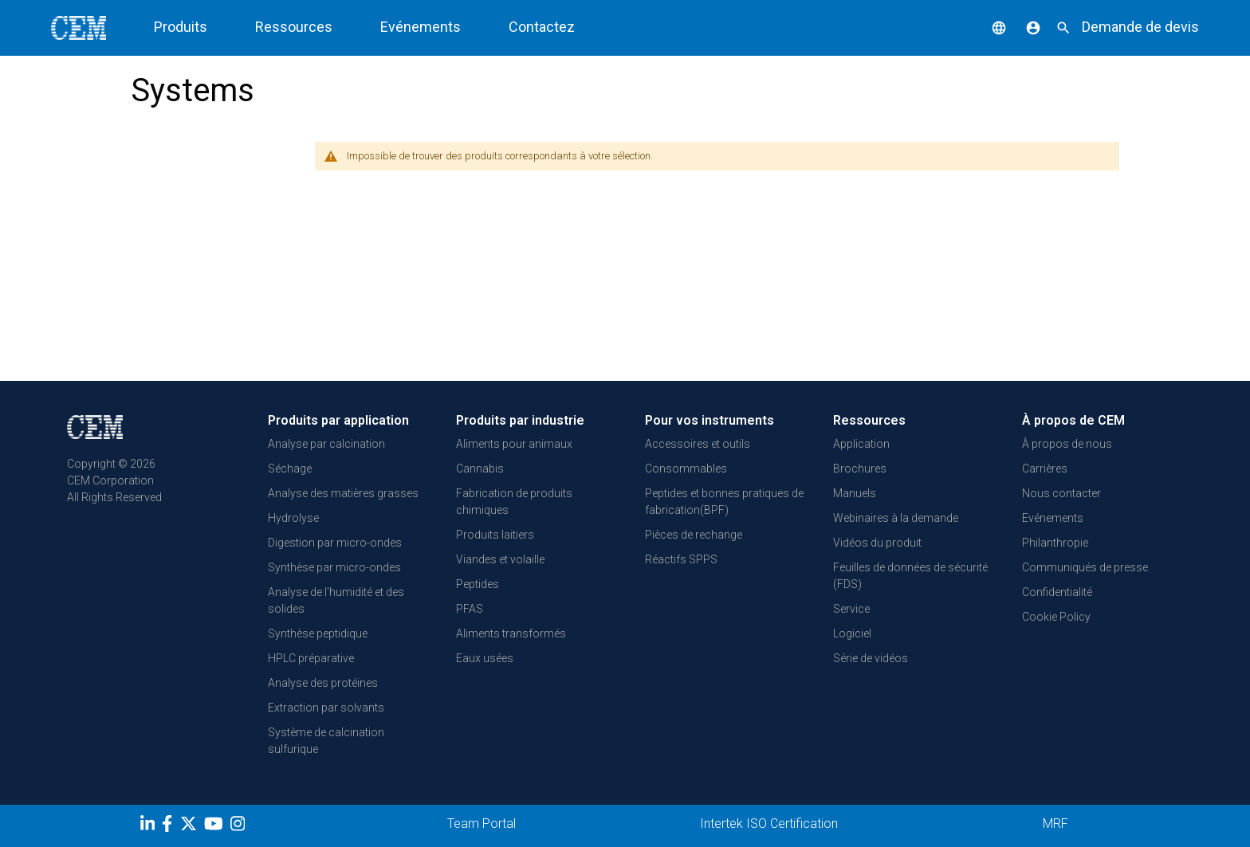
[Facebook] (171, 826)
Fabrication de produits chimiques (514, 501)
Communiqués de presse (1085, 567)
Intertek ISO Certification (769, 823)
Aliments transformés (511, 633)
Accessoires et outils (697, 443)
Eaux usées (484, 658)
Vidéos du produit (877, 542)
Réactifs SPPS (681, 559)
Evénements (420, 26)
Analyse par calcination (326, 443)
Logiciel (852, 633)
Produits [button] (180, 26)
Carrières (1044, 468)
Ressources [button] (293, 26)
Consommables (686, 468)
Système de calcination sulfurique (326, 740)
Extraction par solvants (326, 707)
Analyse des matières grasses (343, 493)
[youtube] (215, 826)
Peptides (477, 584)
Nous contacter (1061, 493)
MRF (1055, 823)
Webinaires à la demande (895, 518)
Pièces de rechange (693, 534)
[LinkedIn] (149, 826)
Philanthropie (1055, 542)
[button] (987, 26)
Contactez (542, 26)
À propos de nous (1067, 443)
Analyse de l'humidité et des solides (336, 600)
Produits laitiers (495, 534)
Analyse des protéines (323, 682)
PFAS (469, 608)
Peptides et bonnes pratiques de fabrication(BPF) (724, 501)
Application (861, 443)
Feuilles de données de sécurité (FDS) (910, 575)
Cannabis (480, 468)
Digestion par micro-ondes (335, 542)
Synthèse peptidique (318, 633)
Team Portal (481, 823)
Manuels (854, 493)
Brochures (859, 468)
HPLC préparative (311, 658)
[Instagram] (239, 826)
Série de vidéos (870, 658)
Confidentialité (1057, 592)
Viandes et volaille (500, 559)
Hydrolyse (293, 518)
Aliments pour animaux (514, 443)
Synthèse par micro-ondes (334, 567)
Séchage (290, 468)
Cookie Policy (1056, 616)
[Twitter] (190, 826)
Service (851, 608)
